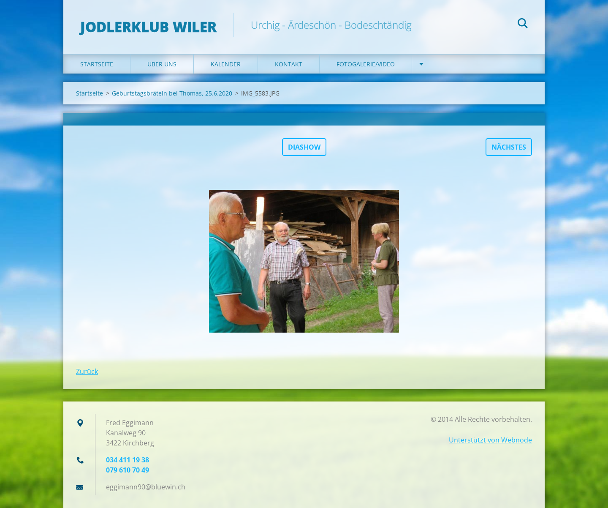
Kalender (226, 64)
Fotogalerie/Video (366, 64)
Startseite (96, 64)
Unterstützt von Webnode (490, 440)
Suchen (523, 24)
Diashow (304, 147)
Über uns (161, 64)
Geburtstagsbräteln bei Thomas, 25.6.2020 (172, 93)
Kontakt (288, 64)
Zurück (87, 371)
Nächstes (508, 147)
